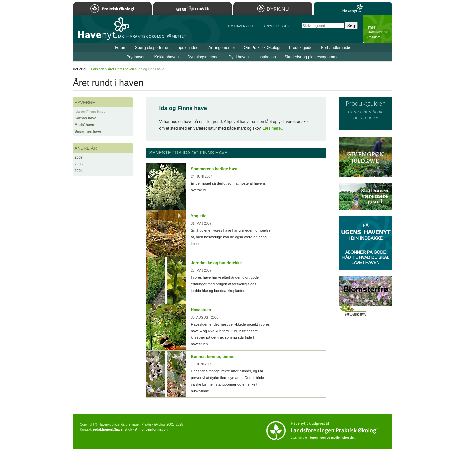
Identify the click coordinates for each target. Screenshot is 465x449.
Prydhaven (135, 57)
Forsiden (97, 69)
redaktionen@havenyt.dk (112, 429)
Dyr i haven (238, 57)
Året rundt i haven (121, 69)
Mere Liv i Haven (192, 8)
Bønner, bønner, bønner (213, 356)
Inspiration (266, 57)
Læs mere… (274, 128)
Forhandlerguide (335, 47)
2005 (79, 164)
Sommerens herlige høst (214, 169)
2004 (79, 171)
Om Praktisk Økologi (262, 47)
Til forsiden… (102, 31)
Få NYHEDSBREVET (277, 26)
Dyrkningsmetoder (203, 57)
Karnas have (85, 118)
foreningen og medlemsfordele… (333, 437)
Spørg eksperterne (151, 47)
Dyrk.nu (272, 8)
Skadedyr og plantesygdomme (312, 57)
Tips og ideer (188, 47)
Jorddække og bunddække (216, 263)
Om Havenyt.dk (241, 26)
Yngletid (199, 216)
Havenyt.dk (353, 8)
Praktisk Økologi (112, 8)
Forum (120, 47)
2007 (79, 157)
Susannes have (88, 131)
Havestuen (201, 310)
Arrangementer (221, 47)
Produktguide (301, 47)
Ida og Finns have (90, 111)
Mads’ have (84, 125)
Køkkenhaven (166, 57)
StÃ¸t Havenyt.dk (377, 29)
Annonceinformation (151, 429)
